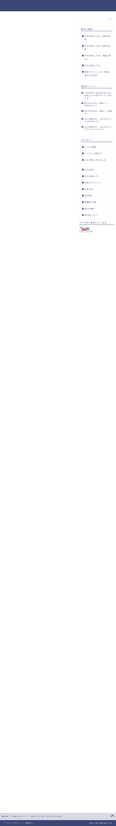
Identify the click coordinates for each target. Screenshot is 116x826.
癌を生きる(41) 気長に (94, 103)
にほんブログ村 (86, 230)
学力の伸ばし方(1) (93, 66)
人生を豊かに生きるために (95, 161)
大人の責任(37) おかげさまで (98, 119)
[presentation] (17, 792)
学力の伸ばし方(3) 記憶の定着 (97, 47)
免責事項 (28, 823)
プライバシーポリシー (13, 823)
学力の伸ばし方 (91, 176)
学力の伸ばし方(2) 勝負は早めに (98, 57)
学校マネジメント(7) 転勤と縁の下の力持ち (97, 73)
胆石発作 (88, 196)
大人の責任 (89, 170)
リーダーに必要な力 (93, 153)
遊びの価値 (89, 209)
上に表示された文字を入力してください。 (20, 775)
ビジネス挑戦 (90, 147)
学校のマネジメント (11, 18)
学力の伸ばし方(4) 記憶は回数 (97, 37)
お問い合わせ (105, 4)
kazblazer (88, 105)
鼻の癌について (91, 215)
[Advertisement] (39, 133)
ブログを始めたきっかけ (84, 4)
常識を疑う (89, 189)
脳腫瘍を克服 (90, 202)
